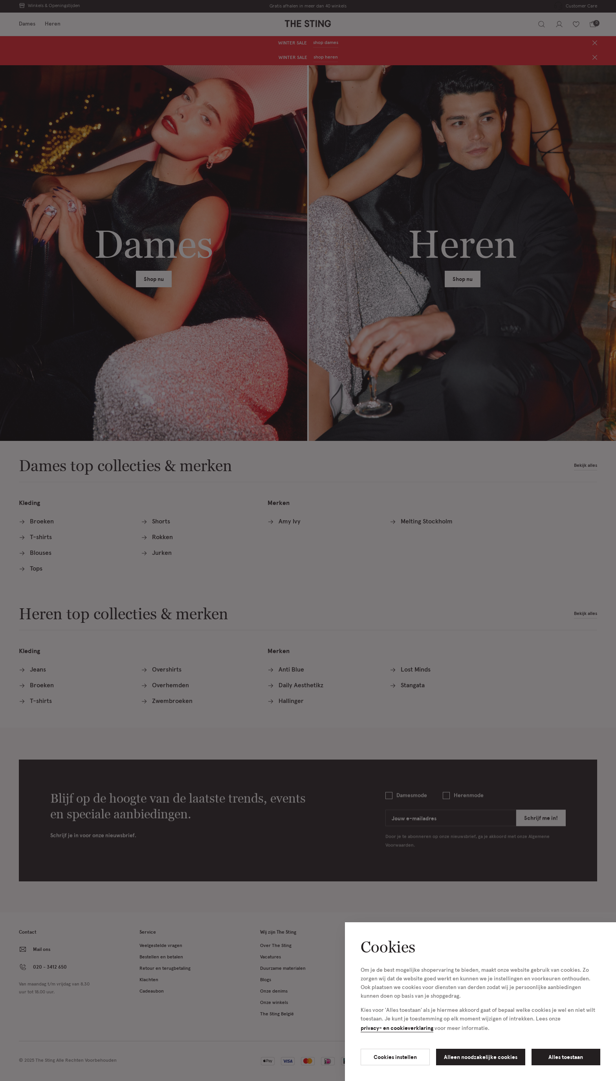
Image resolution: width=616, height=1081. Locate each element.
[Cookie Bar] (308, 540)
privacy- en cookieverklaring (397, 1027)
